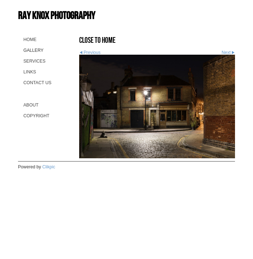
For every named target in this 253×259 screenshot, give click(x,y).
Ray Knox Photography (56, 15)
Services (34, 61)
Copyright (36, 115)
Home (29, 39)
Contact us (37, 82)
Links (29, 71)
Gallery (33, 50)
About (31, 105)
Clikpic (48, 166)
